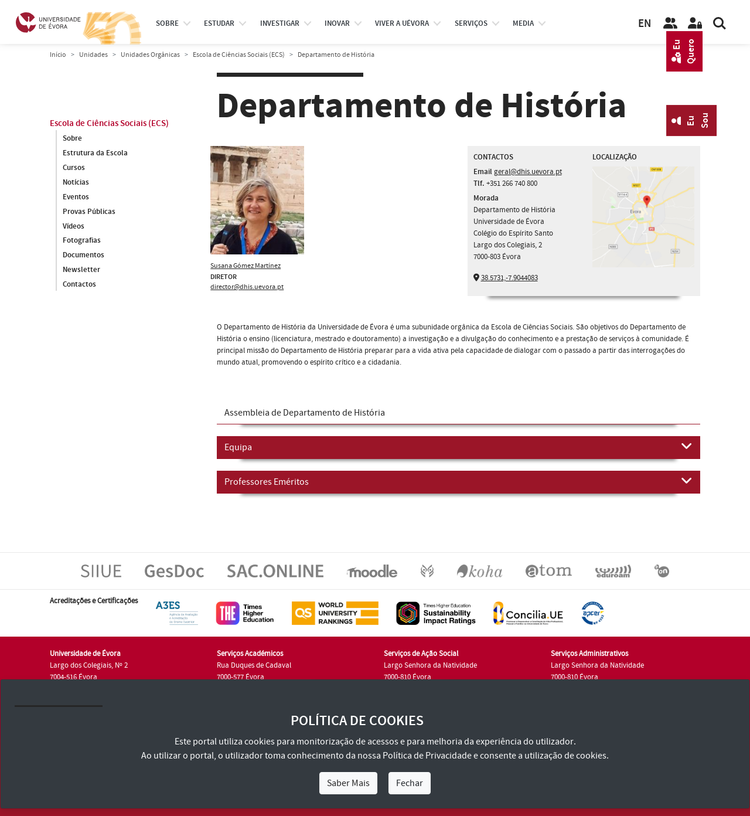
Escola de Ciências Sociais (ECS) (239, 54)
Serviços (471, 23)
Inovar (337, 23)
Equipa (458, 446)
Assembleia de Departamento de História (304, 413)
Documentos (83, 255)
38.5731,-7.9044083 (509, 278)
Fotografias (82, 241)
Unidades (93, 54)
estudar (219, 23)
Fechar (409, 783)
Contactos (79, 285)
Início (58, 54)
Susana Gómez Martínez (245, 265)
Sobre (167, 23)
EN (644, 23)
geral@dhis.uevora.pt (528, 171)
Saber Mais (348, 783)
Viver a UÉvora (402, 23)
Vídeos (73, 226)
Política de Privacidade (427, 755)
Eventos (76, 197)
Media (523, 23)
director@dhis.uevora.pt (247, 287)
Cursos (74, 167)
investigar (279, 23)
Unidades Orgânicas (150, 54)
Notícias (76, 182)
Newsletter (81, 270)
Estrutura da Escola (95, 153)
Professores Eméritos (458, 481)
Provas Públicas (89, 211)
